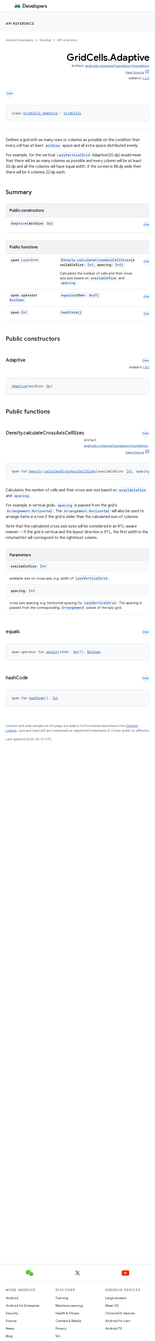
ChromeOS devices (120, 1313)
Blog (9, 1336)
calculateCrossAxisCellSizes (104, 260)
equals (67, 295)
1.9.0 (146, 367)
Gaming (62, 1298)
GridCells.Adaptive (40, 113)
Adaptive (19, 223)
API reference (20, 23)
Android (12, 1298)
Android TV (113, 1328)
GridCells (72, 113)
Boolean (17, 300)
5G (58, 1336)
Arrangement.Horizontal (29, 511)
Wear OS (112, 1305)
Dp (49, 223)
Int (34, 260)
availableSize (103, 278)
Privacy (61, 1328)
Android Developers (19, 40)
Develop (45, 40)
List (25, 260)
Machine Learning (69, 1305)
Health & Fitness (67, 1313)
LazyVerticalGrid (73, 155)
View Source (134, 72)
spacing (68, 283)
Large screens (115, 1298)
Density (68, 260)
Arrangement (73, 607)
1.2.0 (145, 78)
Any (92, 295)
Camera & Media (68, 1321)
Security (12, 1313)
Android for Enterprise (22, 1305)
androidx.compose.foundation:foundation (117, 66)
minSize (53, 145)
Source (11, 1321)
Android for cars (117, 1321)
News (10, 1328)
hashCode (69, 312)
